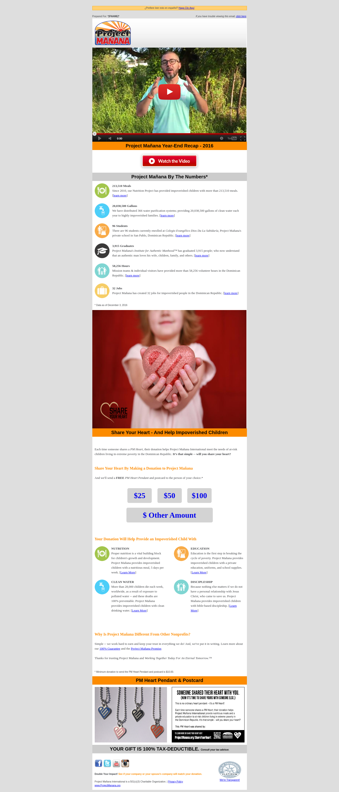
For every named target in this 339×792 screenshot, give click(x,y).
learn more (120, 195)
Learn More (127, 572)
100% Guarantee (109, 648)
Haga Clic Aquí (186, 8)
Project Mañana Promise (146, 648)
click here (241, 16)
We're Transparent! (229, 778)
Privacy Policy (175, 781)
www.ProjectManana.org (107, 785)
